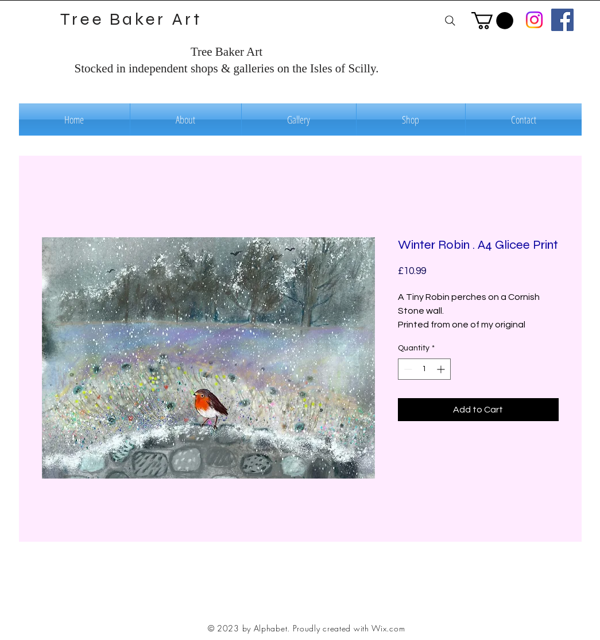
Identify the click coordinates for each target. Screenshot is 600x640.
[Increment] (442, 369)
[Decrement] (407, 369)
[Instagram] (534, 20)
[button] (492, 20)
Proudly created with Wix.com (349, 628)
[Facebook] (562, 20)
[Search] (450, 20)
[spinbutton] (424, 369)
